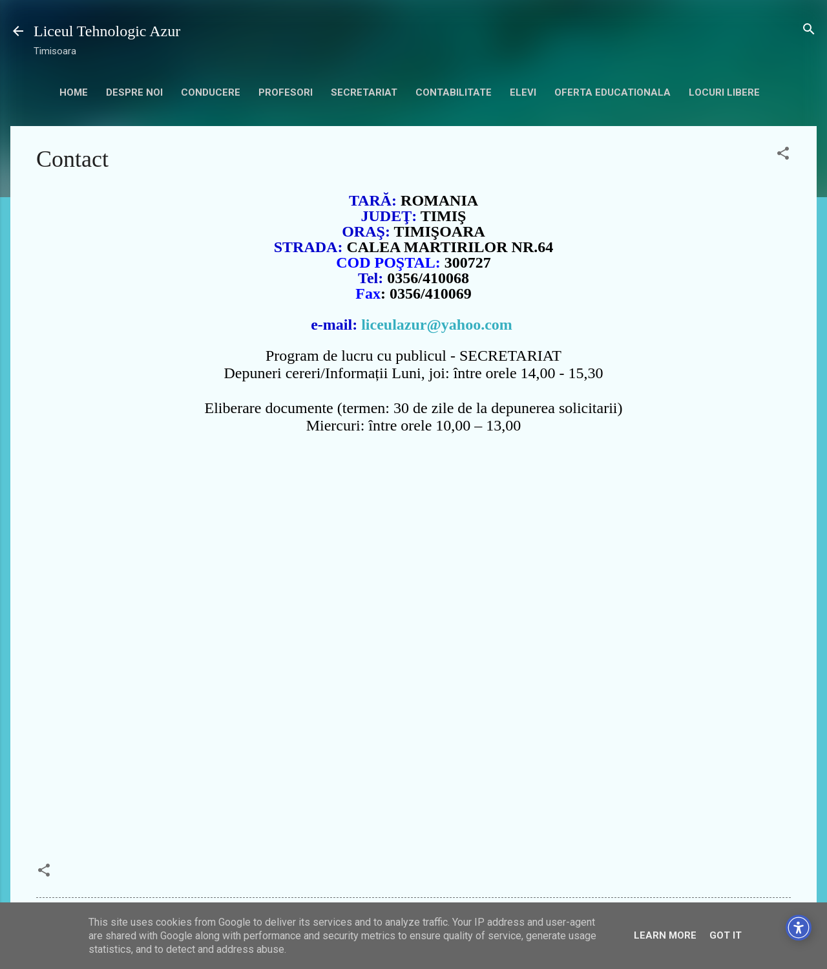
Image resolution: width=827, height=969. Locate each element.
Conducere (210, 92)
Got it (725, 935)
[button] (783, 154)
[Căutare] (809, 30)
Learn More (665, 935)
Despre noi (134, 92)
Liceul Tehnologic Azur (107, 31)
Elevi (523, 92)
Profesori (285, 92)
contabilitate (453, 92)
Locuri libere (724, 92)
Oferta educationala (612, 92)
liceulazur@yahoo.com (436, 324)
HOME (73, 92)
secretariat (364, 92)
